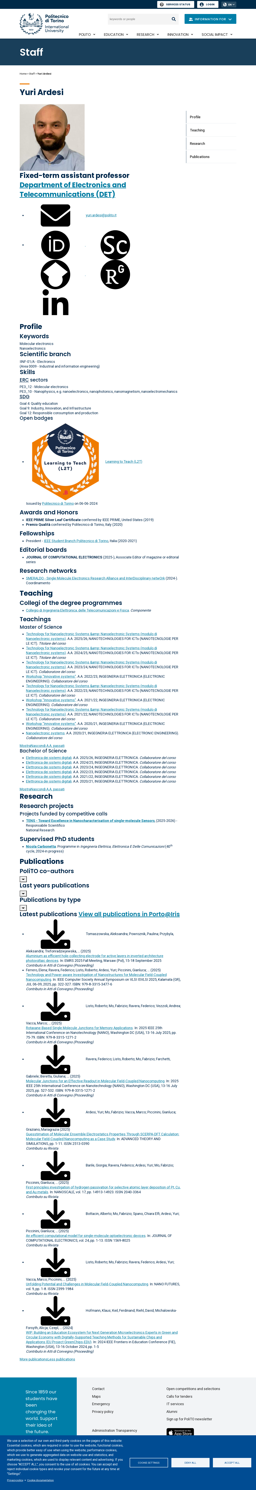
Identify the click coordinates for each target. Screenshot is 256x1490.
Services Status (175, 4)
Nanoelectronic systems (45, 733)
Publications (42, 861)
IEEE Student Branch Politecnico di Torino (76, 541)
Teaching (36, 593)
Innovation (178, 34)
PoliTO (85, 34)
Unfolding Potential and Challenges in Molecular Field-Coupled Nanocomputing (87, 1284)
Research (145, 34)
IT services (175, 1404)
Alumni (171, 1412)
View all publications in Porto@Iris (129, 914)
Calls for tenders (179, 1396)
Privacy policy (15, 1480)
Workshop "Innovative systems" (51, 676)
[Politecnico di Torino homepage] (44, 23)
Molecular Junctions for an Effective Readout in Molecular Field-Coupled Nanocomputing (95, 1081)
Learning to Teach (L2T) (123, 461)
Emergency (101, 1404)
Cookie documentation (40, 1480)
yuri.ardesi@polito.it (101, 215)
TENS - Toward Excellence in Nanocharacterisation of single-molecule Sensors (90, 821)
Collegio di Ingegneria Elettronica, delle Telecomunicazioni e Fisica (77, 610)
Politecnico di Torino (58, 503)
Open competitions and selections (193, 1389)
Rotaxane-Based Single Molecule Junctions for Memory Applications (79, 1028)
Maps (96, 1396)
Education (114, 34)
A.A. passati (42, 746)
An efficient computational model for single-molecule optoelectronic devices (86, 1236)
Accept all (232, 1462)
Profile (31, 326)
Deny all (190, 1462)
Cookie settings (149, 1462)
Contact (98, 1389)
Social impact (215, 34)
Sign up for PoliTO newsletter (189, 1419)
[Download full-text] (55, 934)
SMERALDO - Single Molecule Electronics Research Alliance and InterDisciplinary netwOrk (95, 578)
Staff (32, 73)
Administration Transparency (114, 1430)
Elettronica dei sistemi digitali (49, 758)
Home (23, 73)
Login (210, 4)
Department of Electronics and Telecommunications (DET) (73, 189)
